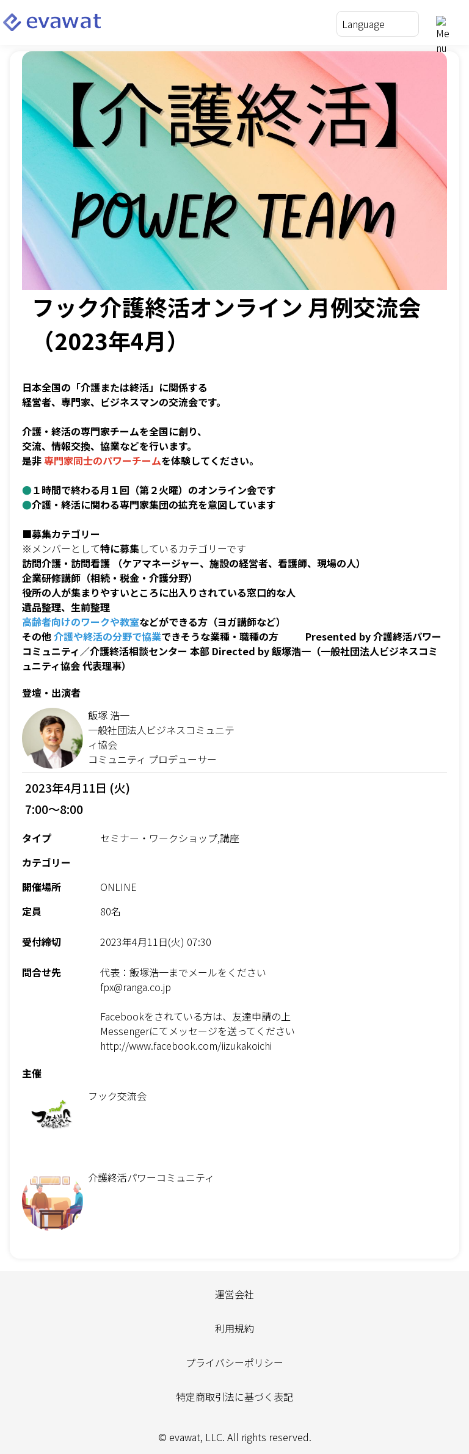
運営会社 (234, 1294)
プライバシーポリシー (234, 1362)
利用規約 (234, 1328)
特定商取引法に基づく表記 (234, 1396)
